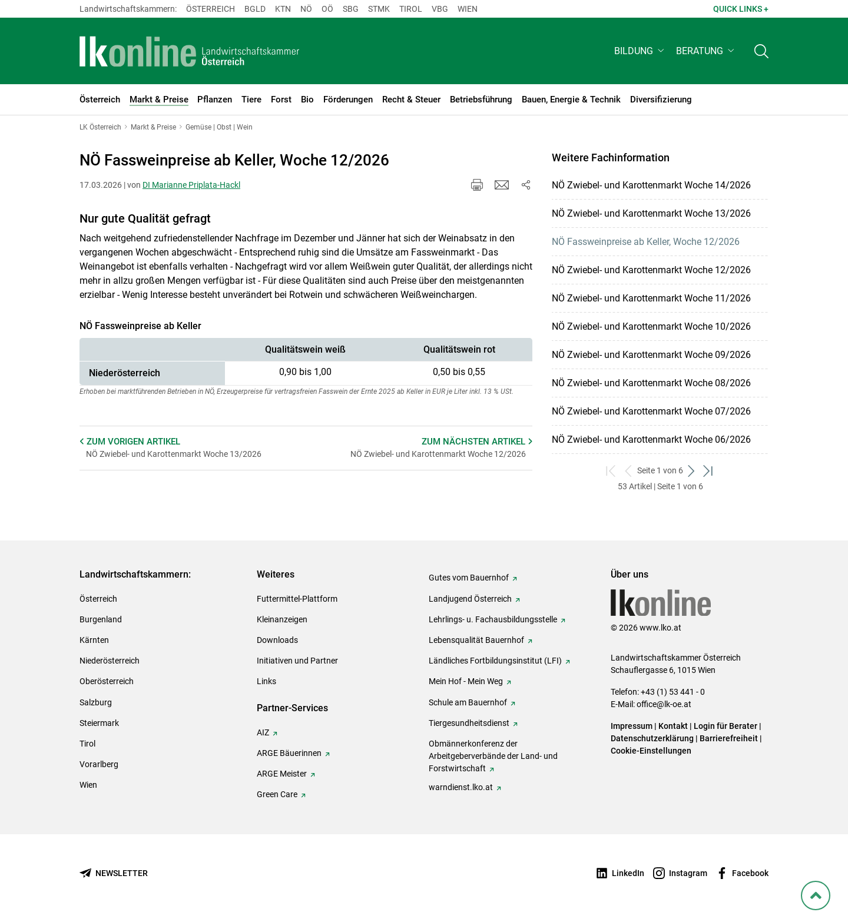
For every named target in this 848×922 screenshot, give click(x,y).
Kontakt (673, 726)
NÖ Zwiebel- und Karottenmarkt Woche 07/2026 (651, 411)
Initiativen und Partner (297, 660)
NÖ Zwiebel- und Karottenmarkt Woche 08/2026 (651, 383)
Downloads (277, 640)
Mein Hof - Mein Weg (466, 681)
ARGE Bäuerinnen (289, 753)
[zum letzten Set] (708, 470)
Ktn (283, 9)
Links (266, 681)
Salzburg (96, 702)
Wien (468, 9)
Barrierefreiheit (729, 738)
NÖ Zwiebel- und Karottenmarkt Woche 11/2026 (651, 298)
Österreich (210, 9)
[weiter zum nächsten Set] (691, 470)
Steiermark (99, 723)
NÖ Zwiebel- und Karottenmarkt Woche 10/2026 (651, 326)
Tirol (410, 9)
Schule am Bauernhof (468, 702)
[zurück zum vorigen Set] (628, 470)
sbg (351, 9)
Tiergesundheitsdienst (469, 723)
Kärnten (94, 640)
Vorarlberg (99, 764)
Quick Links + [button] (740, 9)
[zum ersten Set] (611, 470)
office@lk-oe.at (664, 704)
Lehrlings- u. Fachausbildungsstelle (493, 619)
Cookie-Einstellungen (651, 750)
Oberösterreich (107, 681)
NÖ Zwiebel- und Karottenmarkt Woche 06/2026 (651, 439)
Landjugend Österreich (470, 598)
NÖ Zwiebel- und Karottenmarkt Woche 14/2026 (651, 185)
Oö (327, 9)
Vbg (440, 9)
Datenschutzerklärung (652, 738)
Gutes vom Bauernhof (469, 577)
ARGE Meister (282, 773)
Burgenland (101, 619)
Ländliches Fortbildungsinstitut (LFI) (495, 660)
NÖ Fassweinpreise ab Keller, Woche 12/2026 (646, 241)
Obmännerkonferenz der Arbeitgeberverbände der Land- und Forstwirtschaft (493, 756)
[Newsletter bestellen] (114, 873)
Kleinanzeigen (282, 619)
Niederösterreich (110, 660)
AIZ (263, 732)
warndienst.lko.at (461, 787)
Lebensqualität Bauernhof (476, 640)
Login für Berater (725, 726)
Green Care (277, 794)
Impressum (631, 726)
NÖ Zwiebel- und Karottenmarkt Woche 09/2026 (651, 354)
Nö (306, 9)
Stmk (379, 9)
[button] (640, 51)
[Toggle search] (761, 51)
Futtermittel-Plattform (297, 598)
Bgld (255, 9)
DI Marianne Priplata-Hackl (191, 185)
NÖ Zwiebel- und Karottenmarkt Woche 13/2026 (651, 213)
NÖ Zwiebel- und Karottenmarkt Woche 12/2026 (651, 270)
